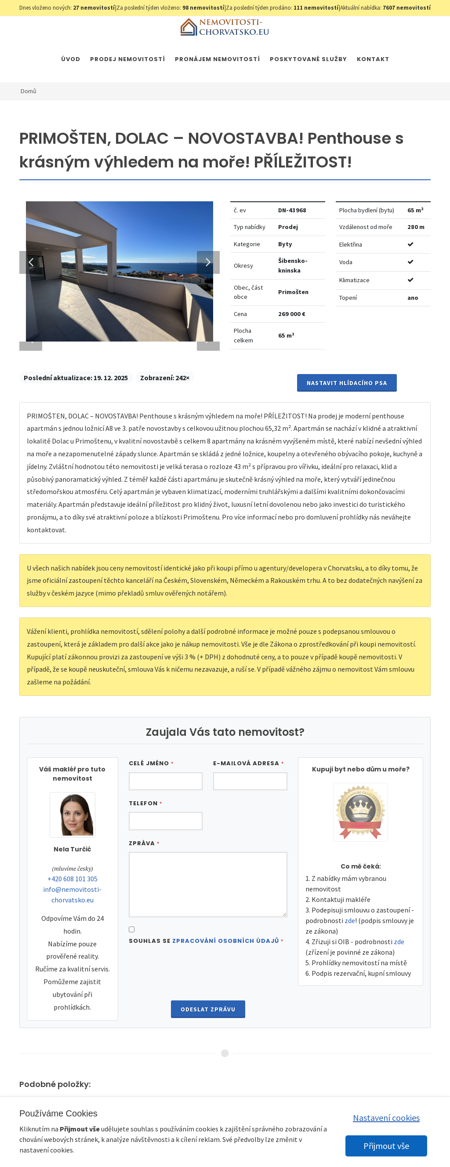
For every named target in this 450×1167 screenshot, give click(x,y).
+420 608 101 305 (72, 920)
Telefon (145, 844)
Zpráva (144, 884)
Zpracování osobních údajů (225, 982)
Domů (28, 91)
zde (350, 961)
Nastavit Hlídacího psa (347, 424)
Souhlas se (206, 982)
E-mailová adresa (248, 804)
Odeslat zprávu (208, 1050)
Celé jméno (151, 804)
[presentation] (208, 1015)
